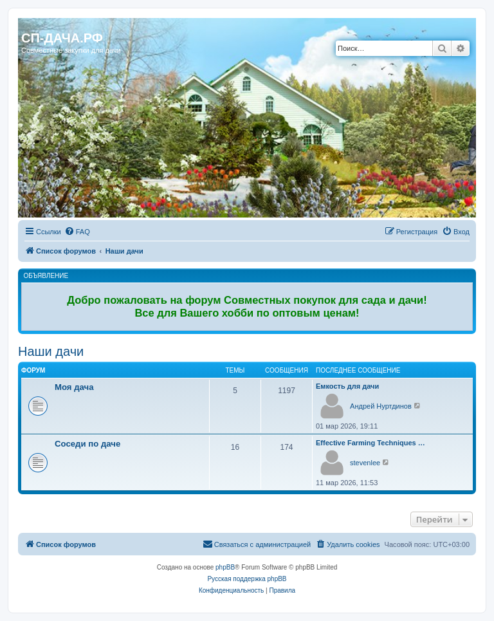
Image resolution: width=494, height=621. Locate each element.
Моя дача (74, 387)
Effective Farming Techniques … (370, 443)
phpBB (225, 567)
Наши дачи (51, 351)
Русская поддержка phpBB (246, 578)
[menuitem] (77, 231)
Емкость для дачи (347, 386)
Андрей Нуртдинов (381, 406)
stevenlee (365, 463)
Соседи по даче (87, 444)
